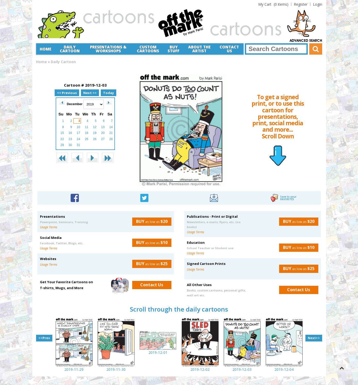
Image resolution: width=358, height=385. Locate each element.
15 (62, 133)
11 (86, 127)
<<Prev (44, 338)
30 (70, 145)
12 (94, 127)
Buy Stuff (173, 48)
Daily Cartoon (70, 48)
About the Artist (199, 48)
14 (111, 127)
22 (62, 139)
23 (70, 139)
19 (94, 133)
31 (78, 145)
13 (102, 127)
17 (78, 133)
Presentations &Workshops (108, 48)
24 (78, 139)
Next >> (90, 92)
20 (102, 133)
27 (102, 139)
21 (111, 133)
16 (70, 133)
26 (94, 139)
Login (317, 4)
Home (45, 49)
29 (62, 145)
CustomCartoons (148, 48)
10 (78, 127)
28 (111, 139)
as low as (150, 221)
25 (86, 139)
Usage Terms (48, 227)
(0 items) (273, 4)
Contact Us (229, 48)
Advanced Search (306, 41)
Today (108, 92)
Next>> (314, 338)
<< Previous (67, 92)
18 (86, 133)
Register (300, 4)
